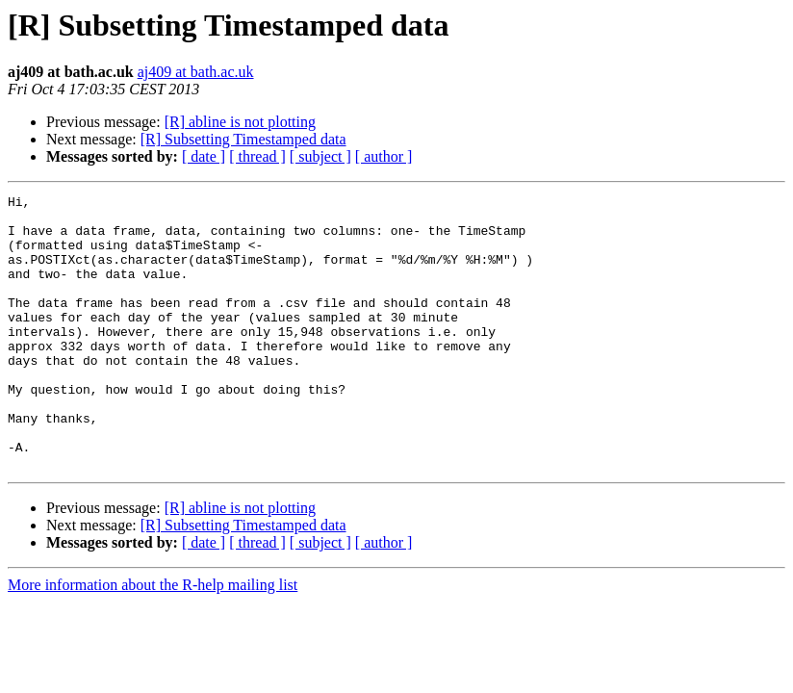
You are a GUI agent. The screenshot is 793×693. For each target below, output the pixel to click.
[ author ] (384, 156)
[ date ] (203, 156)
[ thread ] (257, 156)
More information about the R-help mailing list (152, 639)
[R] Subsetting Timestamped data (243, 139)
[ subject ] (320, 156)
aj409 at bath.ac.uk (196, 72)
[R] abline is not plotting (240, 122)
